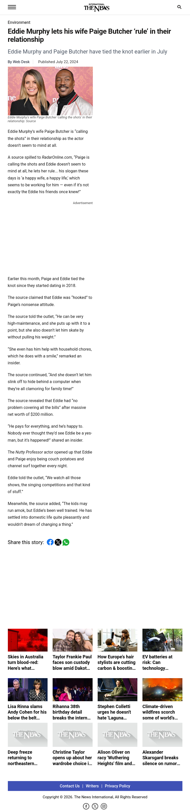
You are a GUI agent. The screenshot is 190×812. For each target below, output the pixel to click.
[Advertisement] (50, 237)
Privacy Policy (117, 786)
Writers (92, 786)
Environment (19, 22)
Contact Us (70, 786)
